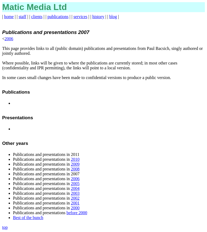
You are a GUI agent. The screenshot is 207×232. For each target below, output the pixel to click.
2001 (75, 203)
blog (113, 16)
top (5, 227)
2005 (75, 183)
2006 (9, 38)
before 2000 (77, 212)
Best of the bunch (28, 217)
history (98, 16)
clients (37, 16)
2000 (75, 208)
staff (22, 16)
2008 (75, 169)
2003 (75, 193)
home (9, 16)
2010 (75, 159)
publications (57, 16)
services (81, 16)
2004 (75, 188)
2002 (75, 198)
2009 (75, 164)
